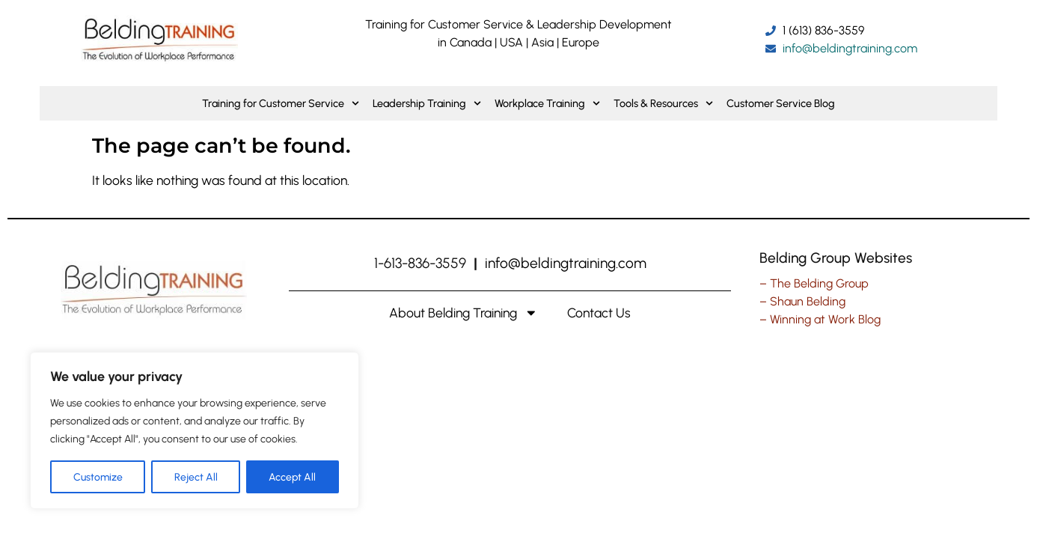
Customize (98, 476)
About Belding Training (463, 313)
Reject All (196, 476)
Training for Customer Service (280, 103)
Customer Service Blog (780, 103)
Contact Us (599, 312)
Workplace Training (547, 103)
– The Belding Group (814, 283)
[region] (194, 430)
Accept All (292, 476)
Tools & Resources (663, 103)
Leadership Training (427, 103)
